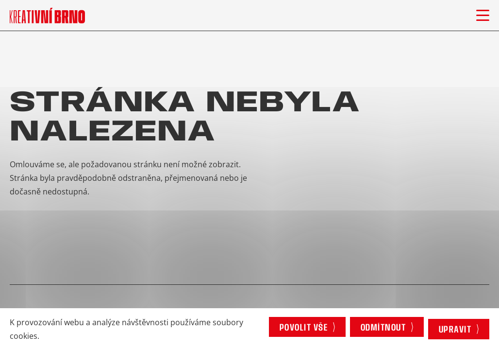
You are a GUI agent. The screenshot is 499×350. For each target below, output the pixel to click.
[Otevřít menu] (482, 15)
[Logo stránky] (47, 15)
